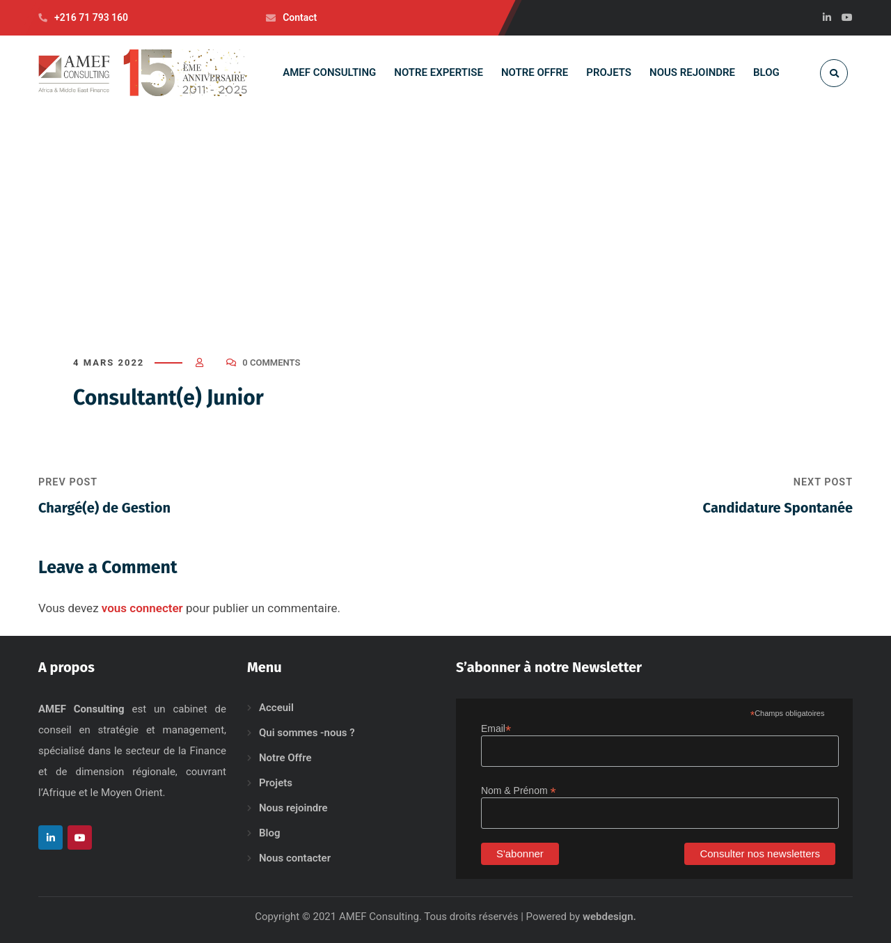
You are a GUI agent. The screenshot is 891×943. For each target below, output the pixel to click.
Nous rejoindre (293, 808)
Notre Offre (285, 757)
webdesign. (609, 916)
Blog (269, 833)
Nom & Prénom (518, 790)
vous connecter (142, 608)
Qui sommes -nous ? (307, 732)
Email (496, 728)
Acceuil (276, 707)
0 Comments (271, 362)
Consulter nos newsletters (760, 853)
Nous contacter (295, 858)
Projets (275, 783)
